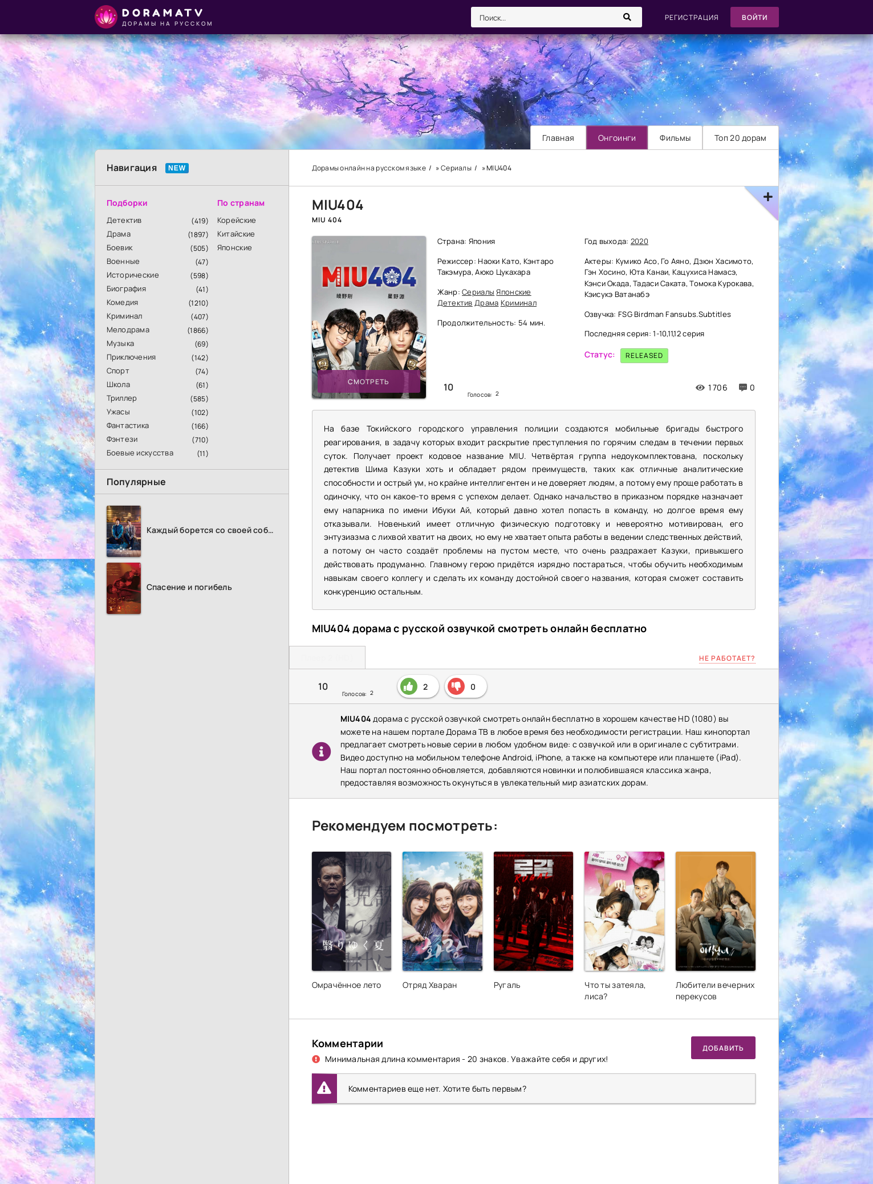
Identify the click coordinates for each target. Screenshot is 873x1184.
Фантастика (128, 425)
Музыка (121, 343)
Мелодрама (128, 329)
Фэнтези (122, 439)
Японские (234, 247)
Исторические (133, 275)
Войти (755, 17)
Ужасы (118, 411)
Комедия (123, 302)
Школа (118, 384)
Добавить (723, 1048)
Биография (127, 288)
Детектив (124, 220)
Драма (119, 234)
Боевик (120, 247)
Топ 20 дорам (740, 137)
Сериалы (478, 292)
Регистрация (692, 17)
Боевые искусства (140, 452)
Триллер (122, 398)
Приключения (131, 357)
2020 (639, 241)
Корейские (237, 220)
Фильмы (675, 137)
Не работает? (727, 658)
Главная (558, 137)
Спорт (118, 370)
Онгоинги (617, 137)
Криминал (125, 316)
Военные (123, 261)
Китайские (236, 234)
